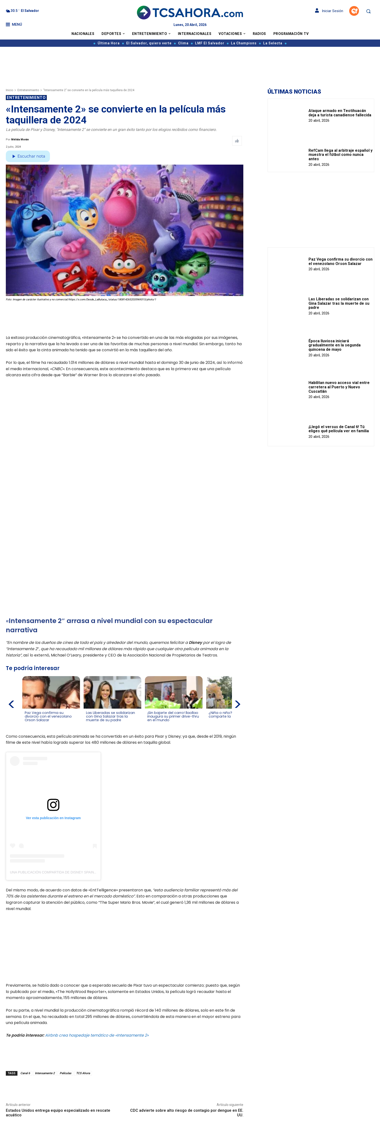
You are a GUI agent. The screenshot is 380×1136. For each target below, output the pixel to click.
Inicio (9, 90)
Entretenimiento (28, 90)
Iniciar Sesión (329, 11)
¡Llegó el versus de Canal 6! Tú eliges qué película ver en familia (339, 428)
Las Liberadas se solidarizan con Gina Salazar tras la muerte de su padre (339, 303)
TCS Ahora (83, 1073)
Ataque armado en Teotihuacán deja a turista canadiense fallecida (340, 112)
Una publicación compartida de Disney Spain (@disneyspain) (66, 872)
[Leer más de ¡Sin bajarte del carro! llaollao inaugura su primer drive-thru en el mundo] (149, 725)
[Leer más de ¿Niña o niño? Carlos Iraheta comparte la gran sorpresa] (210, 721)
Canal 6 (25, 1073)
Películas (65, 1073)
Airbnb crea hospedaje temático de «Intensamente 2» (97, 1035)
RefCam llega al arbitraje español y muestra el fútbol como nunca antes (340, 154)
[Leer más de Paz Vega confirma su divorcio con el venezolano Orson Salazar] (28, 725)
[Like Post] (237, 141)
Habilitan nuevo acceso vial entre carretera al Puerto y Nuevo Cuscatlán (339, 386)
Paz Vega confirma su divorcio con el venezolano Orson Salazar (340, 261)
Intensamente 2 (45, 1073)
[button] (368, 11)
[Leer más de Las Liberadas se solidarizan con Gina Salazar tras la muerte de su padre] (88, 725)
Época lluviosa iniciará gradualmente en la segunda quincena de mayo (335, 345)
